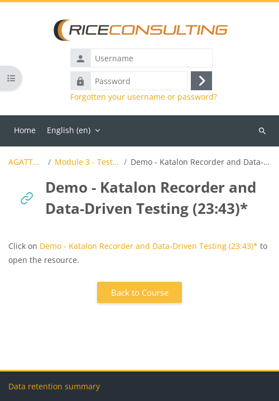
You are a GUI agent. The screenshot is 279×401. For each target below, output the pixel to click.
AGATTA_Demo (26, 162)
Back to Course (140, 292)
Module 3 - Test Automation (87, 162)
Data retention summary (54, 386)
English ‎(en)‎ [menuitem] (68, 130)
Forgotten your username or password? (143, 97)
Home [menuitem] (25, 130)
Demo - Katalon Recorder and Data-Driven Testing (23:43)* (149, 246)
